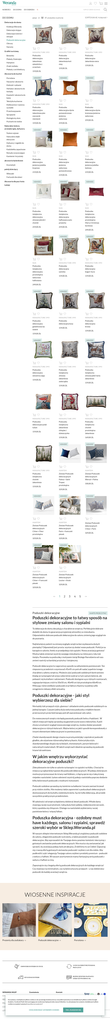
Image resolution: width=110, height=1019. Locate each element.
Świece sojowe (12, 132)
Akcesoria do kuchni (13, 73)
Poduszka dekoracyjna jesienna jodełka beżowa (91, 163)
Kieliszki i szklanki (13, 84)
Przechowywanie (13, 110)
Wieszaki (10, 173)
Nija (61, 104)
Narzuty (9, 46)
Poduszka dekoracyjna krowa (90, 323)
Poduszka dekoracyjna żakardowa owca (92, 58)
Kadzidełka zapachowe (15, 148)
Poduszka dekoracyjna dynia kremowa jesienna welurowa (92, 111)
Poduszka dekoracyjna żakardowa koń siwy (65, 59)
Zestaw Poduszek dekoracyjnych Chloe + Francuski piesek (39, 577)
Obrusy (9, 42)
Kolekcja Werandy (14, 26)
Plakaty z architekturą (15, 69)
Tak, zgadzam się (73, 1010)
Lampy (7, 184)
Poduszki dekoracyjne (16, 39)
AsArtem (63, 470)
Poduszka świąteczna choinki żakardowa (37, 477)
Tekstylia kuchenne (14, 100)
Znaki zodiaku (12, 65)
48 (46, 18)
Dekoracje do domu (12, 21)
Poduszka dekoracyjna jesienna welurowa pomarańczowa (65, 165)
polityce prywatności (35, 1004)
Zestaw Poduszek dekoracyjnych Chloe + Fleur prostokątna (39, 529)
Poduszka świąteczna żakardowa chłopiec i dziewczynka (64, 427)
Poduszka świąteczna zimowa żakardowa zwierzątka (63, 375)
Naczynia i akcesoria (14, 81)
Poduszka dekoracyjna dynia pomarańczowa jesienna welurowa (66, 113)
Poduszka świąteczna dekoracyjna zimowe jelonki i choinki (39, 216)
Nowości (6, 10)
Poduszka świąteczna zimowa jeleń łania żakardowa (92, 373)
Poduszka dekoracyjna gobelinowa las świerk (38, 324)
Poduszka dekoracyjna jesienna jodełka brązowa (39, 163)
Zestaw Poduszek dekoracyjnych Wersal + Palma (92, 476)
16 (39, 18)
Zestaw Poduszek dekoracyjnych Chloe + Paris (92, 525)
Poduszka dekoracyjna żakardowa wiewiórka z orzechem (37, 61)
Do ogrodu (29, 10)
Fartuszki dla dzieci (14, 176)
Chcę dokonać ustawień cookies (44, 1010)
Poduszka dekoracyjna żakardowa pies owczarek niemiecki (38, 113)
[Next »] (85, 595)
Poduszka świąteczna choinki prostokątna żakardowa (90, 427)
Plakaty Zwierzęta (13, 58)
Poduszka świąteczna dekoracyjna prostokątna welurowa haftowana (37, 272)
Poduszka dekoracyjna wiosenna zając (38, 372)
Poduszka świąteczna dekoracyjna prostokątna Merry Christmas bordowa (92, 218)
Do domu (17, 10)
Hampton (10, 62)
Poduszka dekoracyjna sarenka (64, 268)
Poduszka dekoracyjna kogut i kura (90, 268)
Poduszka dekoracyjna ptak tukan (39, 424)
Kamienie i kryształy (14, 155)
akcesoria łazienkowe (13, 160)
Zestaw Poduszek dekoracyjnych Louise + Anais (66, 576)
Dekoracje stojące (13, 29)
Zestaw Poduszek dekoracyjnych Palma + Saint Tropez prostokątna (66, 479)
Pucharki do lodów (14, 121)
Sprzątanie (10, 114)
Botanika (10, 55)
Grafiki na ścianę (11, 50)
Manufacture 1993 (40, 52)
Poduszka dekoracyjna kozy (66, 321)
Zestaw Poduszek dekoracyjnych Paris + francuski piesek (66, 529)
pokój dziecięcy (11, 168)
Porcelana (10, 77)
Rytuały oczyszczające (15, 152)
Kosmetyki (10, 164)
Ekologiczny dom (13, 117)
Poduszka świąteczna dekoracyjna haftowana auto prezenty (65, 216)
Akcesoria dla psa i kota (14, 180)
